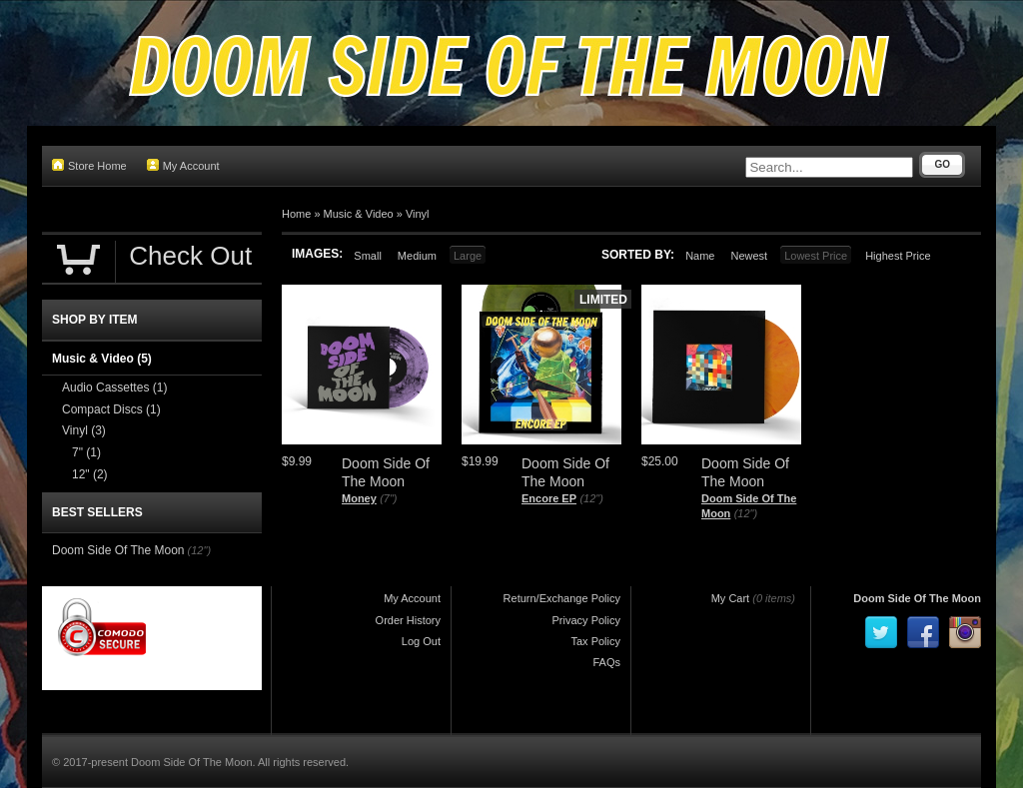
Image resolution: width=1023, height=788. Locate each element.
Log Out (421, 641)
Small (368, 256)
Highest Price (897, 256)
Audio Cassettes (114, 387)
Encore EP (548, 498)
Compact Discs (111, 409)
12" (90, 474)
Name (699, 256)
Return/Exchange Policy (562, 598)
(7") (388, 498)
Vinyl (418, 214)
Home (296, 214)
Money (359, 498)
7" (86, 452)
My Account (183, 165)
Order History (408, 620)
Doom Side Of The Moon (118, 550)
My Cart (730, 598)
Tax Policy (595, 641)
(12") (590, 498)
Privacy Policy (586, 620)
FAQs (606, 662)
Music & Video (359, 214)
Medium (417, 256)
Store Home (89, 165)
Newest (748, 256)
